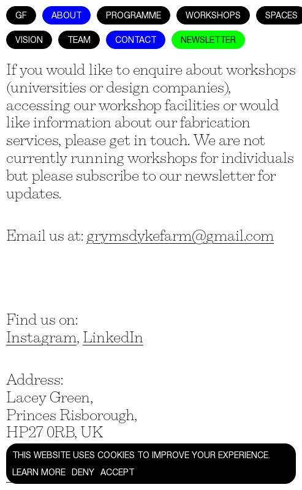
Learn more (39, 472)
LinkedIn (113, 337)
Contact (135, 40)
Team (79, 40)
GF (21, 15)
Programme (133, 15)
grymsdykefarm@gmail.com (180, 235)
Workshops (213, 15)
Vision (29, 40)
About (66, 15)
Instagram (41, 337)
